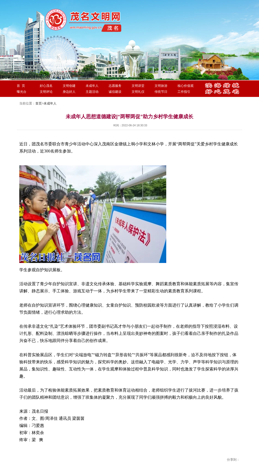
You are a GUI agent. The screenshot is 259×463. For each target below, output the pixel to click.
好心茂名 (46, 86)
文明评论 (46, 91)
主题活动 (92, 91)
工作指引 (183, 91)
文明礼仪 (138, 91)
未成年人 (92, 86)
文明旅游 (161, 86)
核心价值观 (185, 86)
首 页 (21, 86)
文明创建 (69, 86)
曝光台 (21, 91)
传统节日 (161, 91)
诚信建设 (115, 91)
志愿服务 (115, 86)
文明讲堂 (138, 86)
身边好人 (69, 91)
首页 (38, 103)
